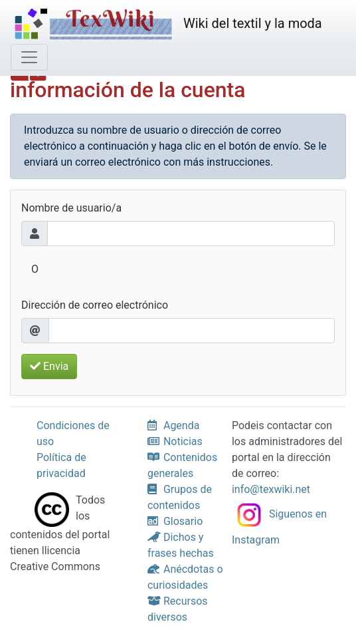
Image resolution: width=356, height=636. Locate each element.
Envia (49, 366)
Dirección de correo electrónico (94, 305)
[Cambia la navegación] (29, 57)
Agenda (173, 425)
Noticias (175, 441)
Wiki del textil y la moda (166, 25)
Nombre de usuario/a (71, 208)
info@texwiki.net (271, 489)
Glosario (175, 521)
